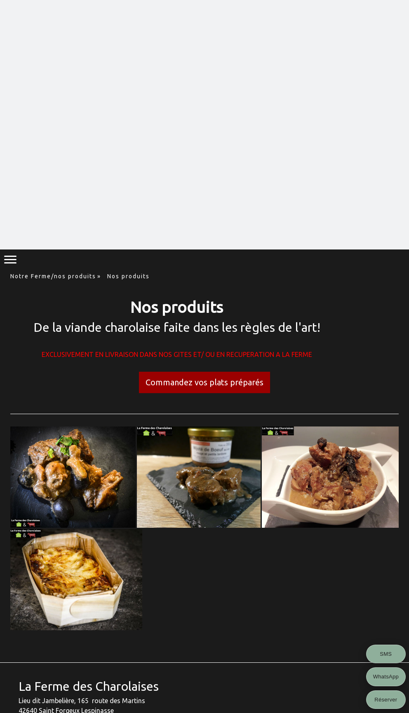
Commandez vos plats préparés (204, 382)
